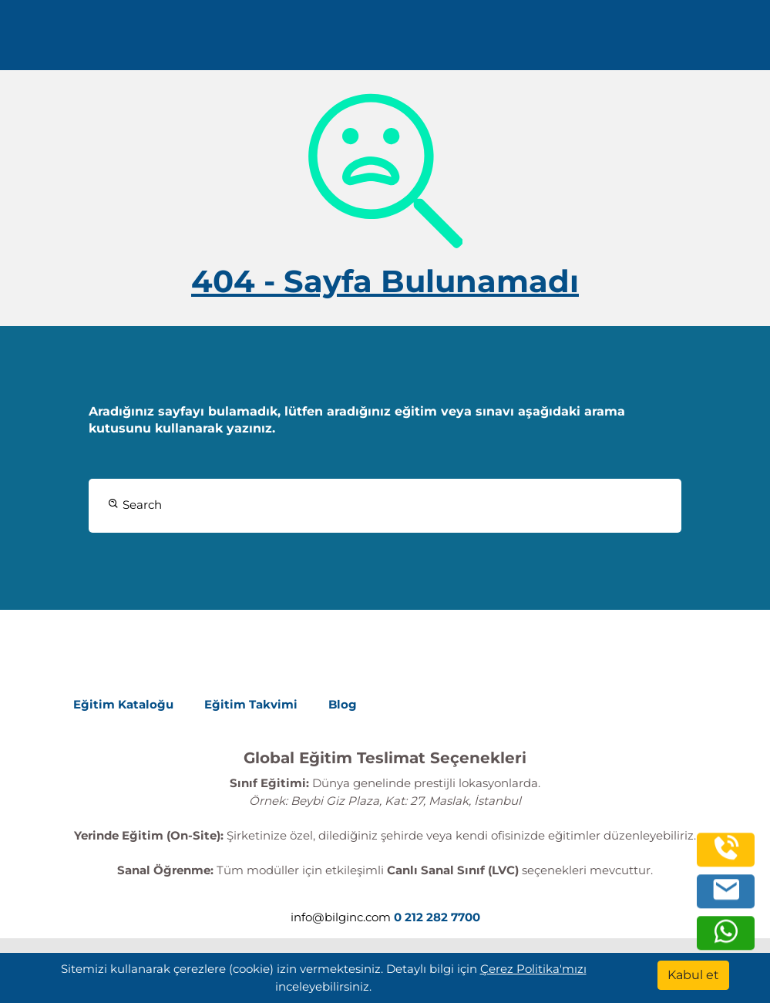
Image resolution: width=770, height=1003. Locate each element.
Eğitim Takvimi (251, 704)
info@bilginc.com (341, 917)
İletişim (460, 40)
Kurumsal (304, 40)
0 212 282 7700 (645, 40)
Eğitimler (222, 40)
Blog (342, 704)
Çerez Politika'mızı (533, 968)
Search (135, 504)
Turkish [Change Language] (532, 40)
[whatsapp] (726, 939)
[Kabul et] (693, 975)
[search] (734, 41)
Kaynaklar (389, 40)
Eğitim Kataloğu (123, 704)
